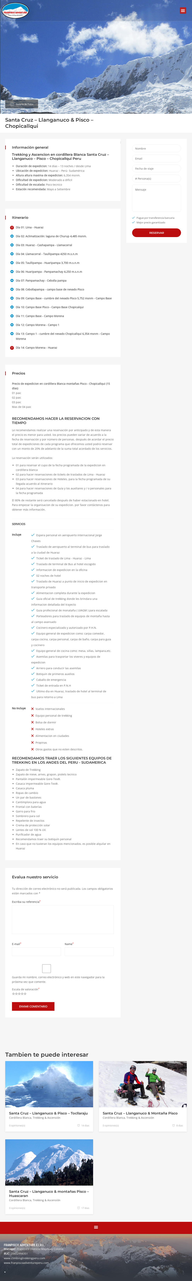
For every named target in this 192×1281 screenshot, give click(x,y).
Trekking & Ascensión (46, 1117)
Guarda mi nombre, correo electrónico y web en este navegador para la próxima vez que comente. (58, 979)
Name (69, 944)
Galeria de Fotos (24, 103)
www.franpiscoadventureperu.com (26, 1263)
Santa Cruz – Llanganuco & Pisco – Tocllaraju (48, 1113)
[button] (183, 10)
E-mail (16, 944)
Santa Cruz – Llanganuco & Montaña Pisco (140, 1113)
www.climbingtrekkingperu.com (24, 1258)
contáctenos (95, 505)
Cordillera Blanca (20, 1117)
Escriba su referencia (26, 902)
